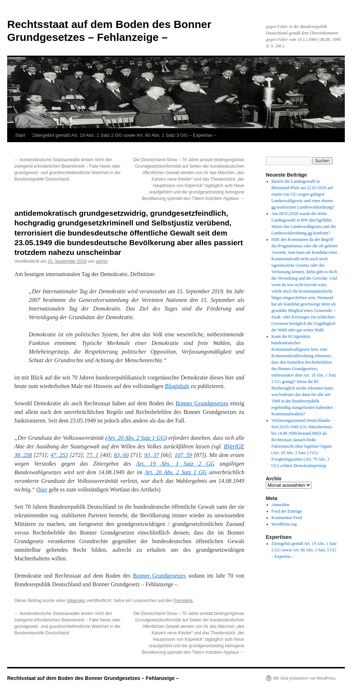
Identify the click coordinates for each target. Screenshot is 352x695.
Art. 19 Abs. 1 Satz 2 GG (175, 464)
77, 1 (92, 455)
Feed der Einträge (287, 511)
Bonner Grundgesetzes (202, 403)
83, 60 (121, 455)
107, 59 (183, 455)
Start (20, 135)
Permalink (183, 600)
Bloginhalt (177, 386)
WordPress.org (284, 524)
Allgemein (75, 600)
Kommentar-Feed (287, 517)
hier (42, 489)
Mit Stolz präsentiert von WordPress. (304, 678)
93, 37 (151, 455)
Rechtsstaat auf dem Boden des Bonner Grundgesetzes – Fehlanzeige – (93, 678)
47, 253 (59, 455)
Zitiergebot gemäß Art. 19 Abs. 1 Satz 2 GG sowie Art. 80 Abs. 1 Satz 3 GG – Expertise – (124, 135)
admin (102, 261)
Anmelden (281, 504)
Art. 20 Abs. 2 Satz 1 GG (136, 438)
